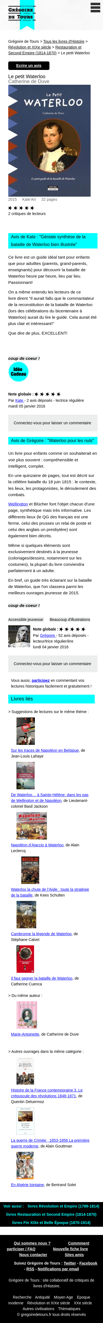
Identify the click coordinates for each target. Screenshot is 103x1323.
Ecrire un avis (28, 65)
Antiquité (42, 1297)
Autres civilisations (39, 1309)
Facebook (88, 1263)
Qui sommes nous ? (32, 1243)
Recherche (22, 1297)
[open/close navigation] (95, 7)
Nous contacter (33, 1255)
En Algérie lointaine (27, 1185)
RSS (30, 1269)
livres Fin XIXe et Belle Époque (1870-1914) (51, 1222)
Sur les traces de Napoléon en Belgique (45, 750)
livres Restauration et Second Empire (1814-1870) (51, 1214)
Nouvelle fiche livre (70, 1249)
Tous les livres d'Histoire (64, 41)
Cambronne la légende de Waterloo (41, 934)
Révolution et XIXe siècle (29, 47)
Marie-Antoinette (25, 1034)
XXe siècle (83, 1303)
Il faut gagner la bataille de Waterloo (42, 978)
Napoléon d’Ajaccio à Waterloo (37, 845)
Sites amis (74, 1255)
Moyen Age (63, 1297)
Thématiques (69, 1309)
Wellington (18, 504)
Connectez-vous (27, 423)
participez (41, 680)
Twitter (70, 1263)
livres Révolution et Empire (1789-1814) (63, 1206)
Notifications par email (58, 1269)
